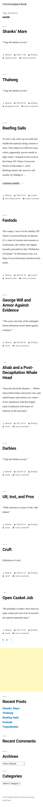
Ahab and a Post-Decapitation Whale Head (19, 372)
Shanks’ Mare (14, 31)
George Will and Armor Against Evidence (16, 305)
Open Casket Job (17, 597)
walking (8, 58)
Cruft (7, 549)
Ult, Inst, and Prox (18, 496)
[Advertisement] (21, 669)
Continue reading (12, 183)
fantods (8, 278)
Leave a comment (29, 58)
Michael (8, 55)
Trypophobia (10, 726)
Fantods (9, 220)
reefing (12, 199)
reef (6, 199)
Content (34, 195)
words (14, 58)
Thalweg (10, 79)
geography (9, 106)
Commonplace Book (14, 4)
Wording (34, 55)
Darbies (9, 448)
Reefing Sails (14, 128)
